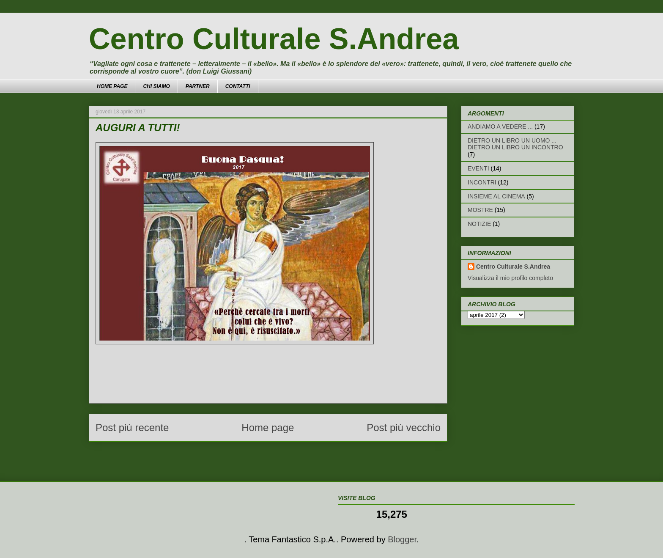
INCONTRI (482, 182)
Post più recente (132, 427)
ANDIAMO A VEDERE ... (500, 126)
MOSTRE (480, 209)
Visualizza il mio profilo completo (510, 278)
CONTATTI (237, 86)
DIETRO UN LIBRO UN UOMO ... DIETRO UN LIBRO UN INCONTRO (515, 144)
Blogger (402, 539)
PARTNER (198, 86)
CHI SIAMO (156, 86)
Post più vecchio (404, 427)
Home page (267, 427)
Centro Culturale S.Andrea (274, 38)
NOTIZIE (479, 223)
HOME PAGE (112, 86)
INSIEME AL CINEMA (496, 196)
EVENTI (478, 168)
